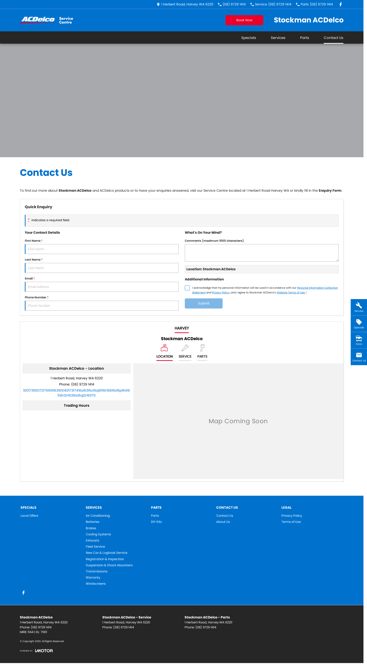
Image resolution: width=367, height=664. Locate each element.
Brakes (91, 528)
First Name (102, 246)
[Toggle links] (36, 650)
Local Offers (29, 516)
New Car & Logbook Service (106, 553)
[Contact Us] (185, 4)
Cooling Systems (98, 534)
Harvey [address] (182, 328)
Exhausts (92, 540)
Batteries (92, 522)
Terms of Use (291, 522)
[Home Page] (46, 20)
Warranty (93, 577)
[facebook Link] (341, 4)
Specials (248, 37)
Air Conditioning (98, 516)
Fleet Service (95, 547)
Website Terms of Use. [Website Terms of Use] (291, 292)
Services (278, 37)
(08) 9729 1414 (82, 384)
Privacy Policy (291, 516)
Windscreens (96, 584)
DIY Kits (156, 522)
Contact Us (333, 37)
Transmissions (97, 571)
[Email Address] (76, 393)
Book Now (244, 20)
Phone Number (102, 303)
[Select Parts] (202, 352)
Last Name (102, 265)
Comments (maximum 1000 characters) (262, 250)
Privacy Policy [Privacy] (220, 292)
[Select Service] (185, 352)
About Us (223, 522)
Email (102, 284)
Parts (304, 37)
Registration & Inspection (105, 559)
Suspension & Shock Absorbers (109, 565)
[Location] (164, 352)
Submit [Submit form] (203, 303)
